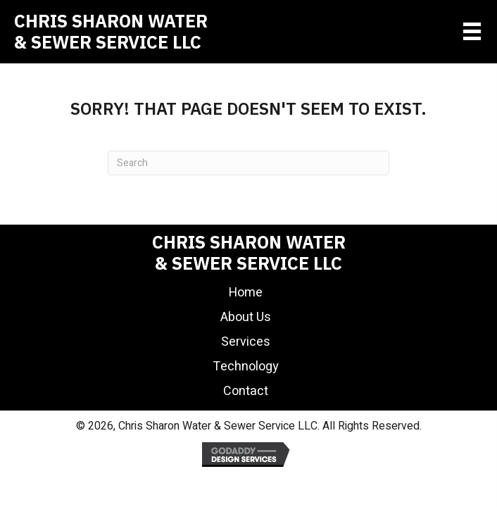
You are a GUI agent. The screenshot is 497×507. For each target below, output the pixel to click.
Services (245, 341)
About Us (245, 317)
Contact (245, 391)
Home (246, 292)
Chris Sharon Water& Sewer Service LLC (111, 31)
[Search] (248, 163)
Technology (246, 366)
